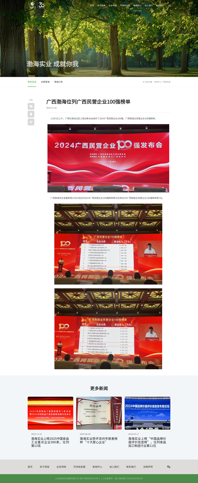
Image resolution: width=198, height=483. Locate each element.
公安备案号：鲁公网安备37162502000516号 (123, 478)
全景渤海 (45, 82)
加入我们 (149, 5)
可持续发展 (125, 5)
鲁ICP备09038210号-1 (90, 478)
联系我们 (160, 5)
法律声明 (148, 467)
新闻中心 (137, 5)
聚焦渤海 (32, 82)
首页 (92, 5)
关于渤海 (101, 5)
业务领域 (113, 5)
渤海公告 (58, 82)
